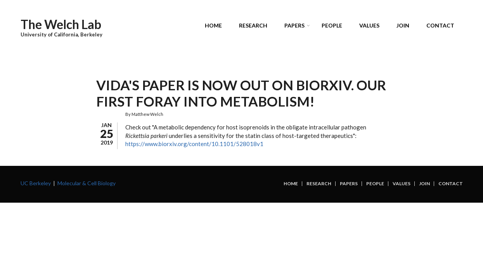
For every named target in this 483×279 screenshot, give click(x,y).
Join (402, 25)
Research (253, 25)
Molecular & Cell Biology (86, 183)
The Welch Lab (61, 24)
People (332, 25)
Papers (295, 26)
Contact (440, 25)
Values (369, 25)
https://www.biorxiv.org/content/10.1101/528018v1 (195, 143)
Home (213, 25)
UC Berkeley (36, 183)
